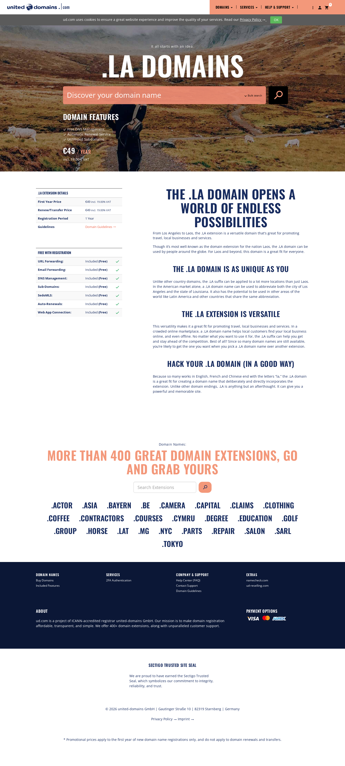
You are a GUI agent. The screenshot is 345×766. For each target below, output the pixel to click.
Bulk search (252, 95)
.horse (97, 530)
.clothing (278, 505)
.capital (207, 505)
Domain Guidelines (100, 227)
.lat (123, 530)
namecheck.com (257, 580)
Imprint (186, 719)
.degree (216, 518)
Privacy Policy (253, 19)
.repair (223, 530)
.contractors (101, 518)
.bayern (119, 505)
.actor (62, 505)
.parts (192, 530)
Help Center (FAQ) (188, 580)
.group (65, 530)
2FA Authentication (118, 580)
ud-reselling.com (257, 586)
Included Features (48, 586)
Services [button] (248, 7)
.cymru (183, 518)
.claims (241, 505)
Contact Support (187, 586)
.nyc (165, 530)
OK (276, 19)
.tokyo (172, 543)
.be (145, 505)
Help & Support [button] (279, 7)
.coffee (58, 518)
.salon (254, 530)
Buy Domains (45, 580)
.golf (290, 518)
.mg (143, 530)
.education (255, 518)
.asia (89, 505)
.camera (172, 505)
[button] (313, 7)
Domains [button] (224, 7)
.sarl (283, 530)
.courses (147, 518)
